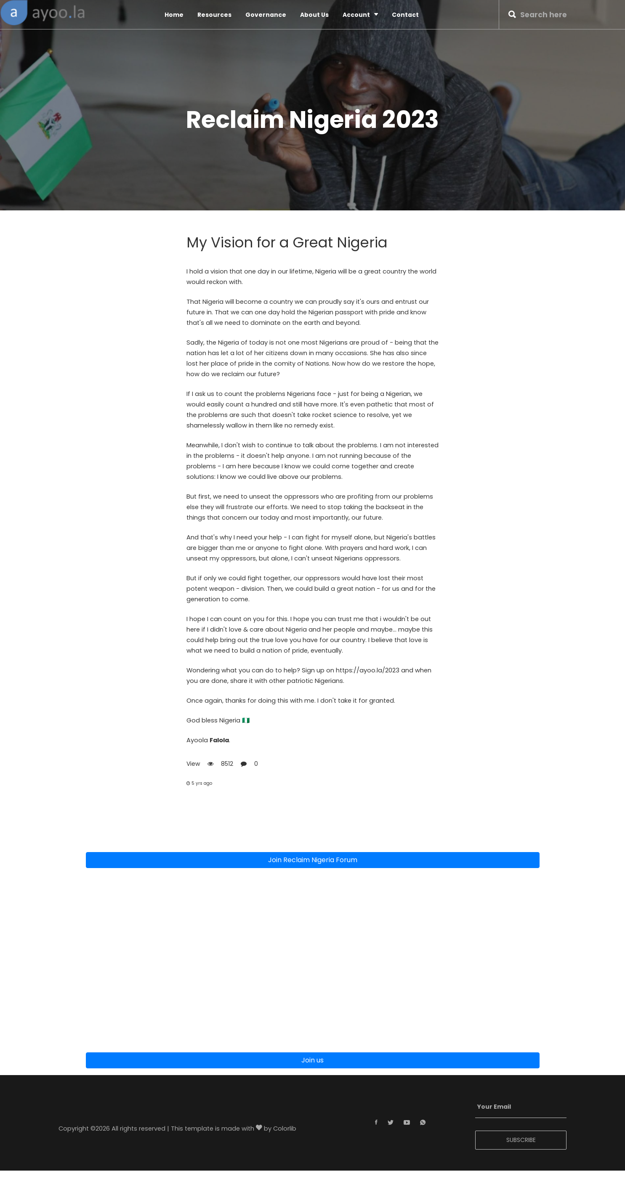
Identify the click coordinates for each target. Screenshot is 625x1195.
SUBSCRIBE (521, 1141)
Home (174, 15)
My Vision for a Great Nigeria (289, 242)
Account (360, 14)
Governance (265, 15)
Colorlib (284, 1130)
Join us (312, 1061)
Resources (214, 15)
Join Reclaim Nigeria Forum (312, 861)
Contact (405, 15)
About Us (314, 15)
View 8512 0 (222, 764)
